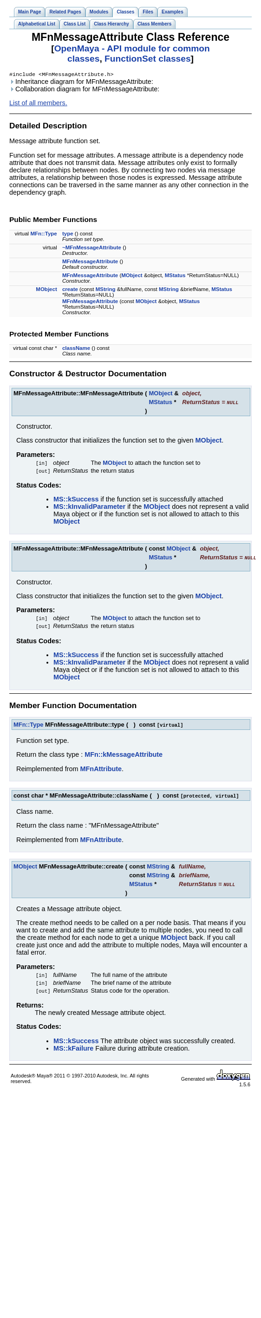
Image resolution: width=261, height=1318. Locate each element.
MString (106, 290)
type (67, 234)
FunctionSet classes (147, 58)
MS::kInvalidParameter (89, 507)
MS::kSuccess (76, 500)
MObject (131, 276)
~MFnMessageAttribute (91, 248)
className (76, 349)
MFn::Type (43, 234)
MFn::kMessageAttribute (124, 755)
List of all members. (38, 104)
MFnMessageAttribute (90, 262)
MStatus (175, 276)
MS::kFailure (73, 1049)
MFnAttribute (101, 769)
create (70, 290)
